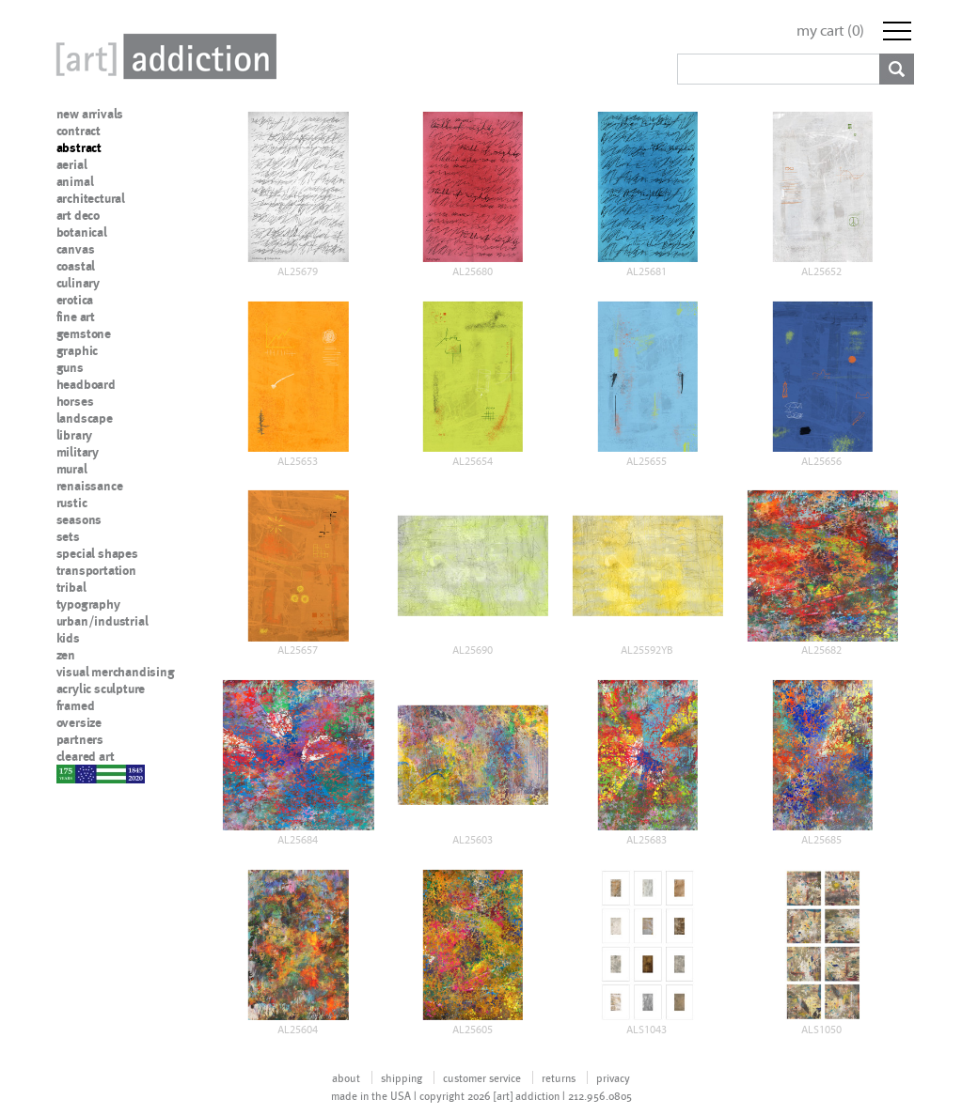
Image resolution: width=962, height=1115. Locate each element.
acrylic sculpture (101, 688)
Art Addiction (162, 56)
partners (79, 739)
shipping (401, 1077)
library (74, 434)
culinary (78, 282)
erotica (75, 299)
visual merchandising (115, 671)
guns (70, 367)
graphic (77, 350)
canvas (75, 248)
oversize (79, 722)
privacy (613, 1077)
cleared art (85, 756)
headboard (86, 384)
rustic (71, 502)
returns (559, 1077)
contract (78, 130)
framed (75, 705)
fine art (75, 316)
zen (65, 654)
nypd (70, 773)
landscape (84, 418)
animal (75, 181)
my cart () (830, 31)
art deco (78, 215)
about (346, 1077)
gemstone (83, 333)
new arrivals (90, 113)
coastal (76, 265)
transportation (96, 570)
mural (71, 468)
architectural (90, 198)
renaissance (89, 485)
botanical (81, 232)
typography (88, 604)
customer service (482, 1077)
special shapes (97, 553)
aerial (71, 164)
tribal (71, 587)
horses (75, 401)
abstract (79, 147)
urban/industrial (102, 620)
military (77, 451)
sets (68, 536)
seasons (79, 519)
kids (68, 637)
